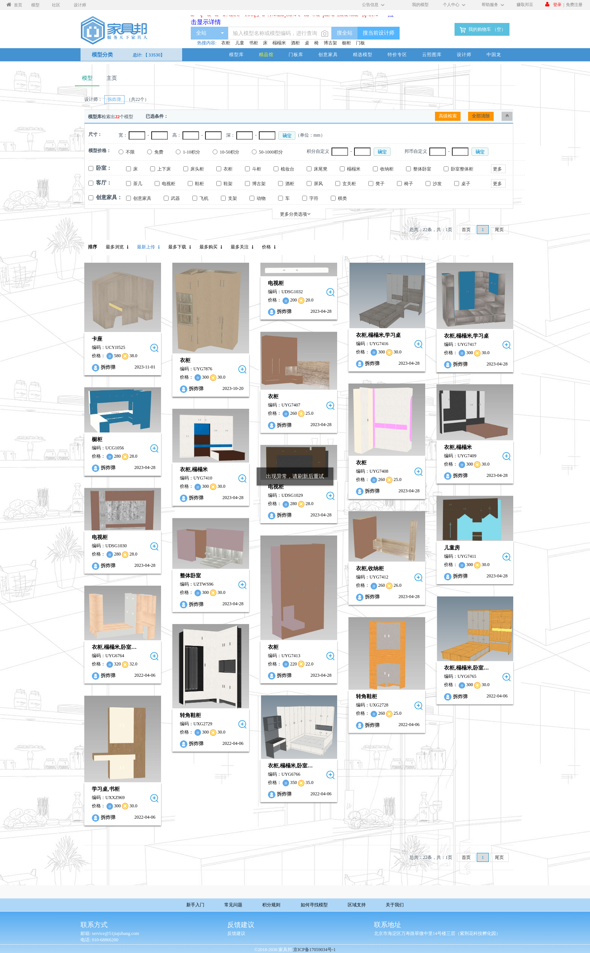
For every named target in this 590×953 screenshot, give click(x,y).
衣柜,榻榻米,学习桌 (378, 335)
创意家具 (328, 54)
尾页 (499, 229)
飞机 (203, 198)
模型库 (236, 54)
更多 (497, 169)
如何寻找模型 (314, 904)
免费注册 (574, 4)
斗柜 (256, 169)
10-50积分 (229, 152)
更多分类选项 (295, 214)
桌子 (465, 183)
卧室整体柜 (462, 169)
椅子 (408, 183)
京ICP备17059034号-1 (314, 949)
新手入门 (195, 904)
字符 (313, 198)
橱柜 (346, 43)
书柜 (253, 43)
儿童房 (452, 548)
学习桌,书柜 (106, 789)
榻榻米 (279, 43)
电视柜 (168, 183)
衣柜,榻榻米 (458, 447)
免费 (158, 152)
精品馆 (266, 54)
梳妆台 (287, 169)
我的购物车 (482, 29)
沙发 (437, 183)
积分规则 (271, 904)
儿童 (239, 43)
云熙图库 (432, 54)
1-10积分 (191, 152)
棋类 (342, 198)
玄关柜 (349, 183)
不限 (130, 152)
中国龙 (494, 54)
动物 (261, 198)
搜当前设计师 (378, 33)
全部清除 (481, 116)
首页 (466, 229)
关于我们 (395, 904)
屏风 (318, 183)
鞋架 (228, 183)
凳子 (380, 183)
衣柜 (225, 43)
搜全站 (345, 33)
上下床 (164, 169)
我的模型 (420, 4)
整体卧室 (422, 169)
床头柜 (197, 169)
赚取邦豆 (525, 4)
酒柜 (295, 43)
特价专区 (397, 54)
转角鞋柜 (366, 697)
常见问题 (233, 904)
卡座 (97, 339)
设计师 (464, 54)
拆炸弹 (108, 367)
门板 (360, 43)
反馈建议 (236, 933)
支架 (232, 198)
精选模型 (363, 54)
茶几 (137, 183)
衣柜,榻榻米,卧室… (114, 647)
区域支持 (357, 904)
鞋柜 (199, 183)
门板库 (296, 54)
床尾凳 (320, 169)
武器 (175, 198)
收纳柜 (387, 169)
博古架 (330, 43)
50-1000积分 (271, 152)
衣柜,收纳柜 (370, 568)
